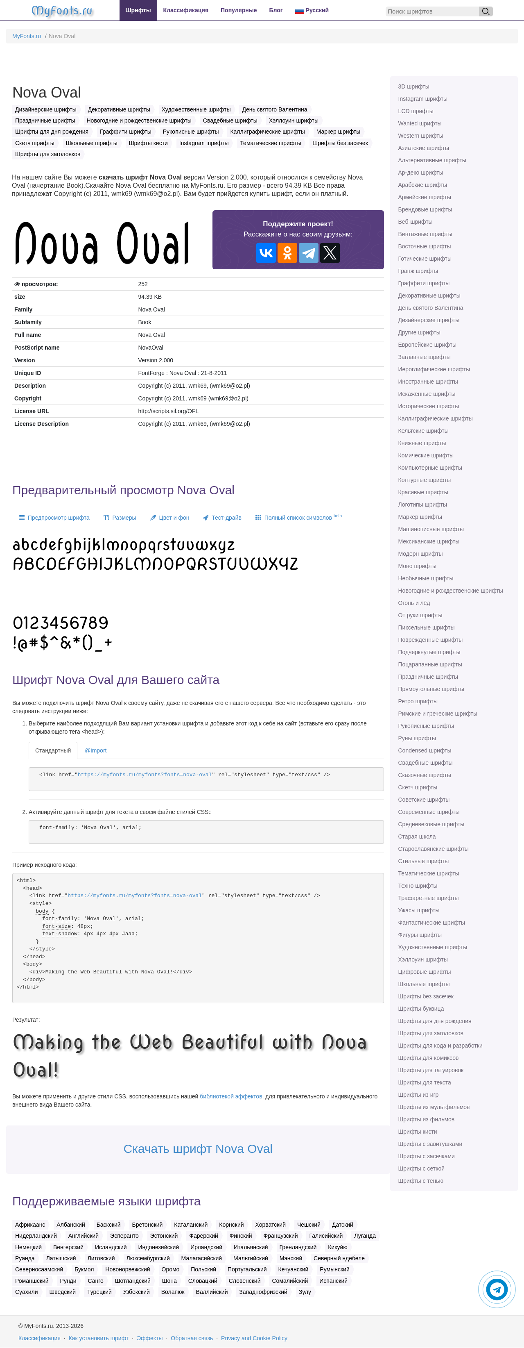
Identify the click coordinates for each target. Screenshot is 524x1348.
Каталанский (191, 1224)
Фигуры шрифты (420, 935)
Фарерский (203, 1235)
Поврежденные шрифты (430, 639)
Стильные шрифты (423, 861)
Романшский (32, 1281)
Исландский (111, 1247)
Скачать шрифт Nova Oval (198, 1148)
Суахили (26, 1292)
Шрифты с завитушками (430, 1144)
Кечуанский (293, 1269)
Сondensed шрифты (425, 750)
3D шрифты (413, 86)
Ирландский (206, 1247)
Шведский (62, 1292)
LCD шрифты (416, 111)
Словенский (245, 1281)
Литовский (101, 1258)
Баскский (109, 1224)
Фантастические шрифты (431, 922)
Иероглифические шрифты (434, 369)
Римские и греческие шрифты (438, 713)
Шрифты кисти (417, 1131)
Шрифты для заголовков (430, 1033)
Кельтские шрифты (423, 430)
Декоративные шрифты (429, 295)
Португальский (247, 1269)
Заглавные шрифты (424, 357)
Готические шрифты (425, 258)
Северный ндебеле (339, 1258)
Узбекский (136, 1292)
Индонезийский (158, 1247)
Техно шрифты (418, 885)
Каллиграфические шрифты (435, 418)
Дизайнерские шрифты (429, 320)
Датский (342, 1224)
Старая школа (417, 836)
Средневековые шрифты (431, 824)
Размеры (120, 517)
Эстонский (164, 1235)
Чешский (309, 1224)
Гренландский (298, 1247)
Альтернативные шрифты (432, 160)
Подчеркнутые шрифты (429, 652)
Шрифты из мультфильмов (434, 1107)
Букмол (84, 1269)
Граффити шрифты (424, 283)
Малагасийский (201, 1258)
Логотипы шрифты (422, 504)
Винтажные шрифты (425, 234)
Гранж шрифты (418, 271)
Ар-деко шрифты (420, 172)
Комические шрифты (426, 455)
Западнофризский (263, 1292)
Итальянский (251, 1247)
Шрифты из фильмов (426, 1119)
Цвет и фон (170, 517)
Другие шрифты (419, 332)
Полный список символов (298, 517)
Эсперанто (124, 1235)
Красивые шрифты (423, 492)
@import (95, 750)
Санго (96, 1281)
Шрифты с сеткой (421, 1168)
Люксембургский (148, 1258)
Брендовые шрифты (425, 209)
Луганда (365, 1235)
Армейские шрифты (425, 197)
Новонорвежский (127, 1269)
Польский (203, 1269)
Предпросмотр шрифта (54, 517)
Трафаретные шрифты (428, 898)
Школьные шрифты (424, 984)
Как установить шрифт (99, 1338)
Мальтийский (250, 1258)
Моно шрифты (417, 566)
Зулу (305, 1292)
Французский (281, 1235)
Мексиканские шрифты (429, 541)
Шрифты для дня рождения (435, 1021)
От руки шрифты (420, 615)
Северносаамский (39, 1269)
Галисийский (326, 1235)
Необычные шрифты (426, 578)
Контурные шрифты (424, 480)
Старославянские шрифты (433, 849)
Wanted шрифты (420, 123)
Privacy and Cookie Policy (254, 1338)
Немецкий (28, 1247)
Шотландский (133, 1281)
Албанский (70, 1224)
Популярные (239, 10)
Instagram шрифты (423, 98)
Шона (169, 1281)
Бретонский (147, 1224)
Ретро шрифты (418, 701)
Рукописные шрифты (426, 726)
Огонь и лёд (414, 603)
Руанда (25, 1258)
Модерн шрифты (420, 553)
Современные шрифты (429, 812)
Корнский (231, 1224)
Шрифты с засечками (426, 1156)
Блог (276, 10)
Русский (312, 10)
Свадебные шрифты (425, 762)
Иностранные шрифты (428, 381)
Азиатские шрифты (423, 148)
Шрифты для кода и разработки (440, 1045)
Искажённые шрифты (427, 394)
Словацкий (202, 1281)
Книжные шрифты (422, 443)
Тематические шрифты (428, 873)
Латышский (61, 1258)
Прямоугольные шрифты (431, 689)
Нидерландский (36, 1235)
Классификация (185, 10)
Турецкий (99, 1292)
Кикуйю (338, 1247)
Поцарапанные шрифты (430, 664)
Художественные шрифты (433, 947)
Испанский (333, 1281)
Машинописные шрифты (431, 529)
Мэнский (291, 1258)
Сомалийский (290, 1281)
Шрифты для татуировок (431, 1070)
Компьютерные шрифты (430, 467)
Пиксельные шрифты (426, 627)
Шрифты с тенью (420, 1181)
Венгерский (68, 1247)
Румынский (334, 1269)
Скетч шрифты (418, 787)
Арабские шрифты (422, 185)
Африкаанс (30, 1224)
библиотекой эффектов (231, 1096)
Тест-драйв (222, 517)
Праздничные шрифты (428, 676)
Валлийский (212, 1292)
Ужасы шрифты (419, 910)
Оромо (171, 1269)
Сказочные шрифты (424, 775)
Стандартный (53, 750)
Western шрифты (420, 135)
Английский (83, 1235)
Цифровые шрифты (424, 971)
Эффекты (150, 1338)
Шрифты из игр (418, 1094)
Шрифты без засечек (426, 996)
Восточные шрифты (424, 246)
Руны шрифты (417, 738)
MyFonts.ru (26, 36)
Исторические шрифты (428, 406)
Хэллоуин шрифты (423, 959)
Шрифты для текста (424, 1082)
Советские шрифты (424, 799)
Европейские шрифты (427, 344)
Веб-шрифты (415, 221)
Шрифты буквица (421, 1008)
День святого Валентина (430, 308)
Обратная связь (192, 1338)
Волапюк (173, 1292)
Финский (241, 1235)
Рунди (68, 1281)
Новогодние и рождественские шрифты (450, 590)
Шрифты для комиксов (428, 1058)
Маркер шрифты (420, 517)
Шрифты (138, 10)
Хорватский (270, 1224)
